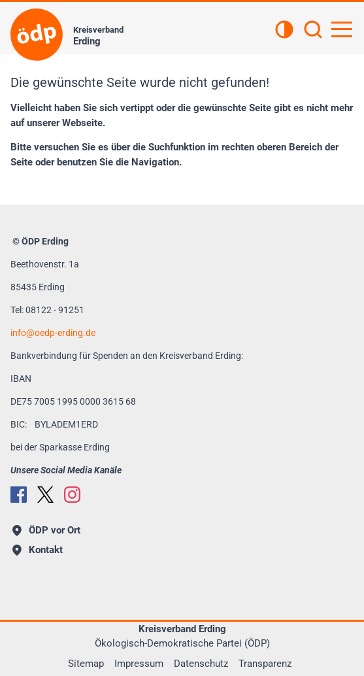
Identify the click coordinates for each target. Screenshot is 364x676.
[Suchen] (313, 31)
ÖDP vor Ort (46, 530)
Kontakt (37, 550)
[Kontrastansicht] (284, 31)
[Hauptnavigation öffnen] (342, 29)
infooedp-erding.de (52, 333)
